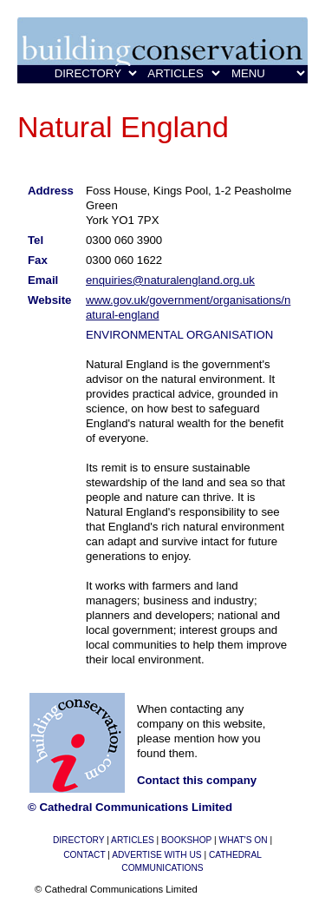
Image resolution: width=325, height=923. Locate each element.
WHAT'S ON (243, 840)
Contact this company (197, 780)
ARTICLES (132, 840)
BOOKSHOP (186, 840)
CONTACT (84, 855)
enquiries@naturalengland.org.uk (170, 280)
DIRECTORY (78, 840)
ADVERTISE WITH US (156, 855)
